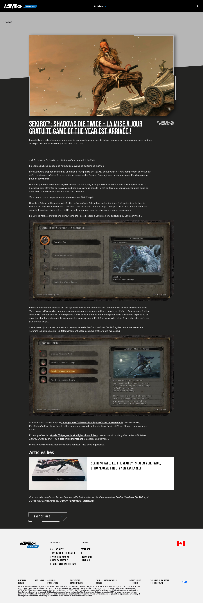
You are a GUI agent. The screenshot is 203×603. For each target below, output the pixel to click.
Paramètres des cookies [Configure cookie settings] (135, 581)
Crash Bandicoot (59, 560)
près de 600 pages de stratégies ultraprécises (73, 435)
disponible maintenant (71, 438)
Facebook (86, 549)
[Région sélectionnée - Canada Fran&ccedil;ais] (181, 543)
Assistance (39, 580)
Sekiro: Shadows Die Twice (64, 564)
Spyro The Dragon (59, 556)
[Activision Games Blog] (20, 6)
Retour (7, 22)
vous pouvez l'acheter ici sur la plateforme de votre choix (93, 422)
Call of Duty (57, 549)
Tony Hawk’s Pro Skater (62, 553)
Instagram (86, 556)
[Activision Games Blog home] (29, 544)
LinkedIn (85, 560)
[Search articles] (197, 6)
